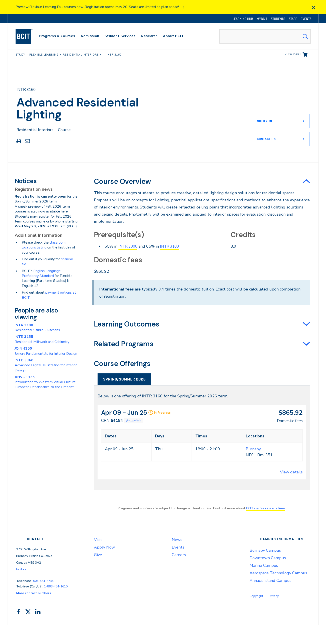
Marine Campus (264, 565)
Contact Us (266, 139)
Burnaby (253, 449)
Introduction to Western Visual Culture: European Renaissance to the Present (45, 382)
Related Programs (124, 343)
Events (178, 547)
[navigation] (28, 36)
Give (98, 554)
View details (291, 472)
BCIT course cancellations (265, 508)
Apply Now (104, 547)
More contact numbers (33, 593)
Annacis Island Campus (270, 580)
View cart (293, 54)
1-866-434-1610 (56, 586)
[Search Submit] (305, 36)
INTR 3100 (172, 246)
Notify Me (265, 121)
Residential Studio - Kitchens (37, 328)
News (177, 539)
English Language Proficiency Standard (41, 273)
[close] (313, 7)
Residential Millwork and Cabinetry (42, 339)
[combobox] (264, 36)
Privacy (274, 596)
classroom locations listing (44, 245)
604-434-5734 (43, 581)
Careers (179, 554)
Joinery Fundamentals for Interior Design (46, 351)
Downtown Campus (268, 558)
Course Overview (122, 181)
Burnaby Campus (265, 550)
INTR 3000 (128, 246)
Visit (98, 539)
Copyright (256, 596)
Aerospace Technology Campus (278, 573)
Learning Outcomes (126, 323)
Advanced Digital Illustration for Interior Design (46, 365)
